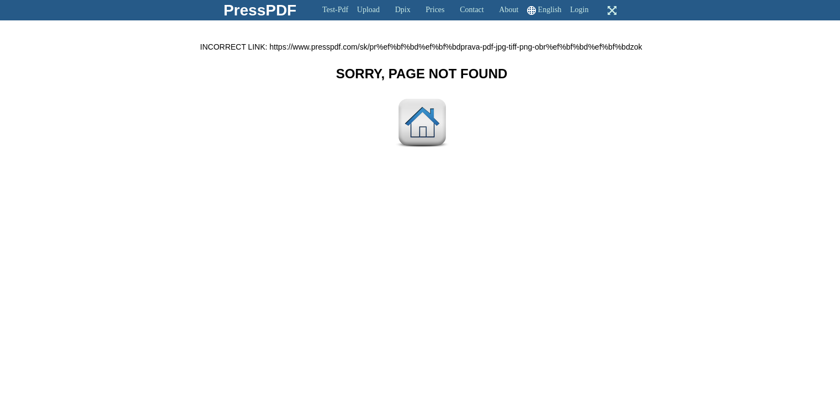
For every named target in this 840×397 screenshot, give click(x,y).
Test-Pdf (335, 10)
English (550, 10)
